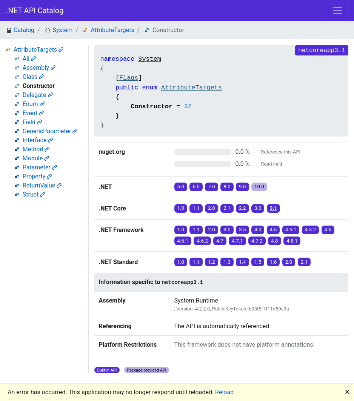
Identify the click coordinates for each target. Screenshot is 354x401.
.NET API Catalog (35, 10)
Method (36, 149)
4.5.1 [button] (291, 229)
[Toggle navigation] (337, 10)
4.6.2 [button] (202, 241)
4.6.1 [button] (183, 241)
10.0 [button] (259, 186)
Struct (34, 194)
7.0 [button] (211, 186)
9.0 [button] (242, 186)
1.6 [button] (273, 262)
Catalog (24, 30)
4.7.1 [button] (237, 241)
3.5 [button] (242, 229)
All (29, 58)
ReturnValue (42, 185)
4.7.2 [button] (257, 241)
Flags (128, 77)
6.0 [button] (196, 186)
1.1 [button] (196, 208)
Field (32, 122)
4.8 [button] (274, 241)
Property (37, 176)
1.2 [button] (211, 262)
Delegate (38, 94)
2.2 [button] (242, 208)
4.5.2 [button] (310, 229)
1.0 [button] (181, 208)
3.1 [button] (273, 208)
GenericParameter (50, 131)
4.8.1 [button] (292, 241)
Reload (224, 392)
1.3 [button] (227, 262)
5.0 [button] (181, 186)
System (62, 30)
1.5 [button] (258, 262)
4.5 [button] (273, 229)
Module (36, 158)
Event (33, 113)
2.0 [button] (211, 208)
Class (33, 76)
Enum (34, 104)
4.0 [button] (258, 229)
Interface (38, 140)
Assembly (39, 67)
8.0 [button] (227, 186)
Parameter (40, 167)
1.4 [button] (242, 262)
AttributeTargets (112, 30)
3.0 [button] (258, 208)
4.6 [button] (328, 229)
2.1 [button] (227, 208)
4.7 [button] (219, 241)
